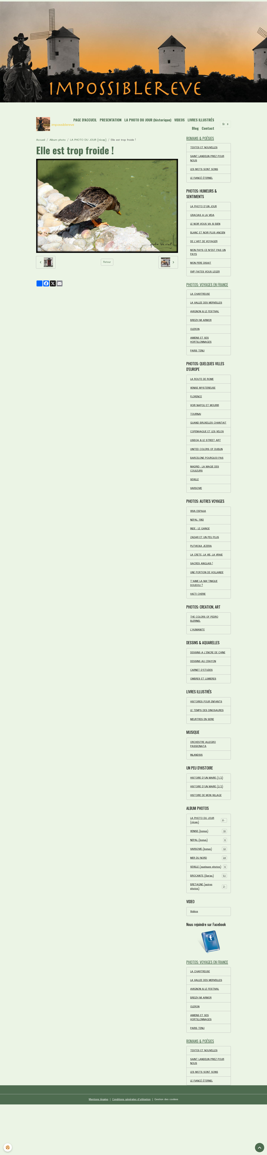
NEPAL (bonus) (208, 878)
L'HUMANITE (198, 657)
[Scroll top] (259, 1147)
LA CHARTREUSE (200, 305)
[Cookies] (8, 1147)
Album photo (58, 140)
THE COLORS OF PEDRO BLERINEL (205, 646)
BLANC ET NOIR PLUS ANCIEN (203, 238)
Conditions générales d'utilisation (131, 1150)
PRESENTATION (140, 119)
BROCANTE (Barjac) (208, 919)
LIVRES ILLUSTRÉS (175, 128)
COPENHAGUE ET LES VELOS (208, 452)
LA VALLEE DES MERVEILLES (207, 314)
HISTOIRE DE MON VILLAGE (207, 832)
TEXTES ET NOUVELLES (205, 148)
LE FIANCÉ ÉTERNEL (202, 180)
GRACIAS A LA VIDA (202, 218)
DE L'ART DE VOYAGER (205, 250)
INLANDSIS (196, 791)
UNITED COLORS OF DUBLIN (207, 470)
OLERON (195, 341)
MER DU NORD (208, 896)
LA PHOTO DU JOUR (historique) (177, 119)
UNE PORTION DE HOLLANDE (208, 598)
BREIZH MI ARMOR (201, 332)
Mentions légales (96, 1150)
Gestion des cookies (168, 1150)
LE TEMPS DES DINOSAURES (208, 745)
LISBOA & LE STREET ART (207, 461)
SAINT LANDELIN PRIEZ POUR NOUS (208, 159)
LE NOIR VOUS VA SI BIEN (206, 227)
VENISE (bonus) (208, 869)
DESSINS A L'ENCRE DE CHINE (204, 683)
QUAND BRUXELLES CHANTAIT (202, 440)
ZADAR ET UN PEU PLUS (205, 561)
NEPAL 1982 (197, 543)
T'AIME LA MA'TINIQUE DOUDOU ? (205, 609)
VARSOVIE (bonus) (208, 887)
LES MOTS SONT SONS (205, 171)
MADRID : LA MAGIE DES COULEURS (205, 490)
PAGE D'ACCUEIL (114, 119)
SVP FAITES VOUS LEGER (206, 282)
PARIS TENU (197, 364)
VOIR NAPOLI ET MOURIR (205, 420)
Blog (195, 128)
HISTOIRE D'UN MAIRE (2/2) (207, 823)
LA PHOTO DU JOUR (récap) (88, 140)
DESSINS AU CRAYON (203, 694)
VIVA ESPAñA (198, 534)
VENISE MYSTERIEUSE (203, 402)
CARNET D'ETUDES (202, 703)
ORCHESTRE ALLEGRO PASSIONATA (203, 779)
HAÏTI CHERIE (198, 621)
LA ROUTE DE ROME (203, 393)
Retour (107, 262)
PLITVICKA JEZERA (201, 571)
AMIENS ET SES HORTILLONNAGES (201, 352)
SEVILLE (195, 502)
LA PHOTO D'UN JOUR (204, 209)
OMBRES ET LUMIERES (204, 712)
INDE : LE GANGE (200, 552)
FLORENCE (196, 411)
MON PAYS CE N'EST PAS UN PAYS (206, 261)
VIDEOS (209, 119)
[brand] (53, 124)
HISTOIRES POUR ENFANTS (207, 736)
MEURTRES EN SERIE (203, 754)
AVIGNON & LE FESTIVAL (205, 323)
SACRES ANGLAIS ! (202, 589)
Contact (208, 128)
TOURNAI (196, 429)
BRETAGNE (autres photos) (208, 930)
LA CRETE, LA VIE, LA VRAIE (207, 580)
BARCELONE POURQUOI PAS (207, 479)
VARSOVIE (196, 511)
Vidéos (194, 956)
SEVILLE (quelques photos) (208, 907)
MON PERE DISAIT (201, 272)
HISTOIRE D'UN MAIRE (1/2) (207, 814)
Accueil (40, 140)
